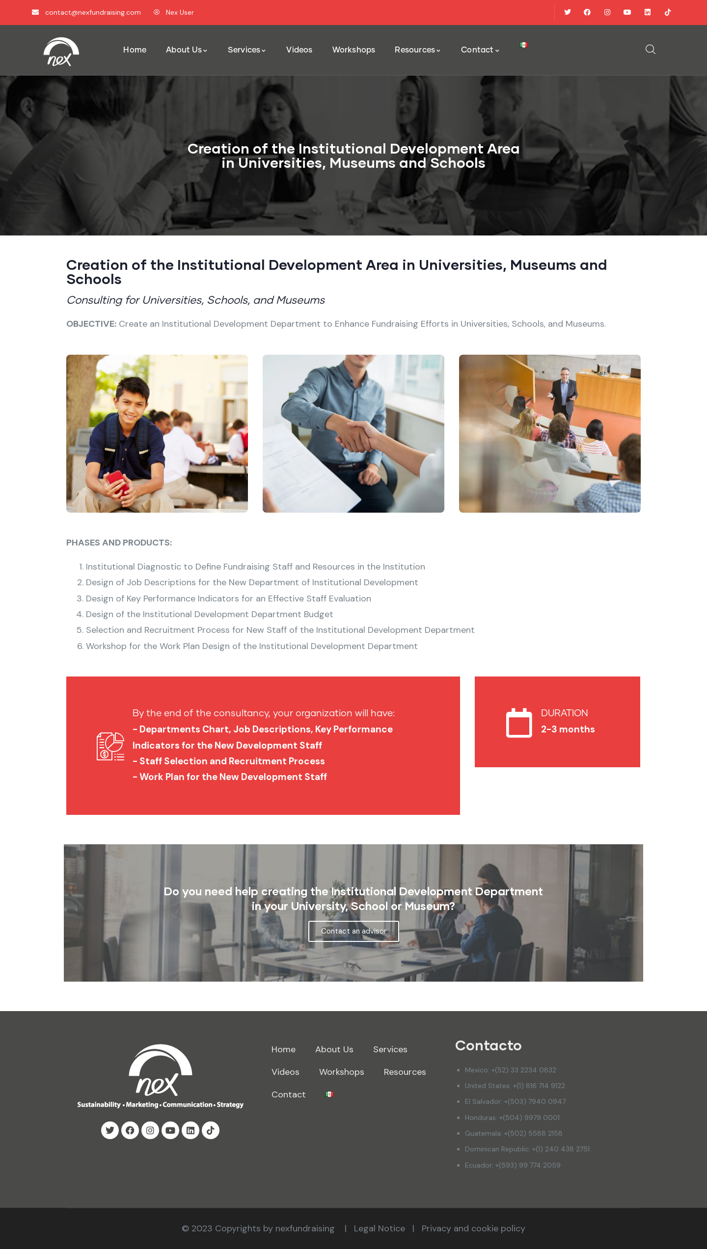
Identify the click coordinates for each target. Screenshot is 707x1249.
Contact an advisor (353, 931)
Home (284, 1049)
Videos (285, 1072)
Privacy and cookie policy (473, 1228)
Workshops (341, 1072)
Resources (405, 1072)
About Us (334, 1049)
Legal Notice (379, 1228)
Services (390, 1049)
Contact (289, 1094)
